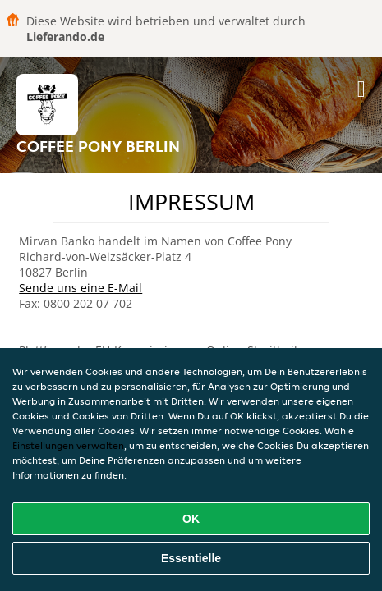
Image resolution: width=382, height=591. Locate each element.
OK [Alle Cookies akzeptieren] (191, 518)
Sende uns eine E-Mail (80, 288)
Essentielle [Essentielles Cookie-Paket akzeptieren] (191, 558)
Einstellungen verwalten (68, 445)
